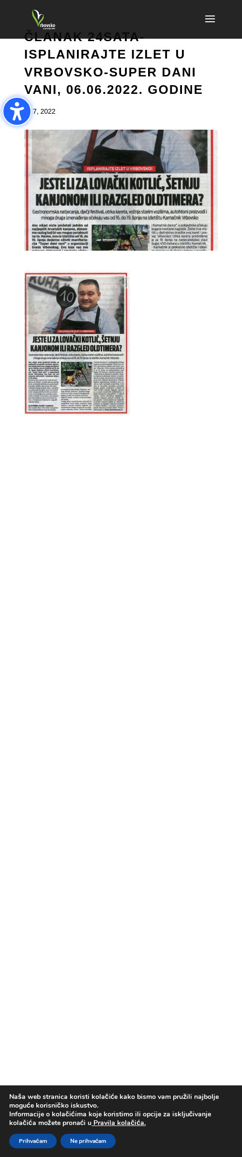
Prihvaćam (33, 1141)
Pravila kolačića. (118, 1122)
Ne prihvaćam (88, 1141)
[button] (210, 25)
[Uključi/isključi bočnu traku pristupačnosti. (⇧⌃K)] (16, 111)
